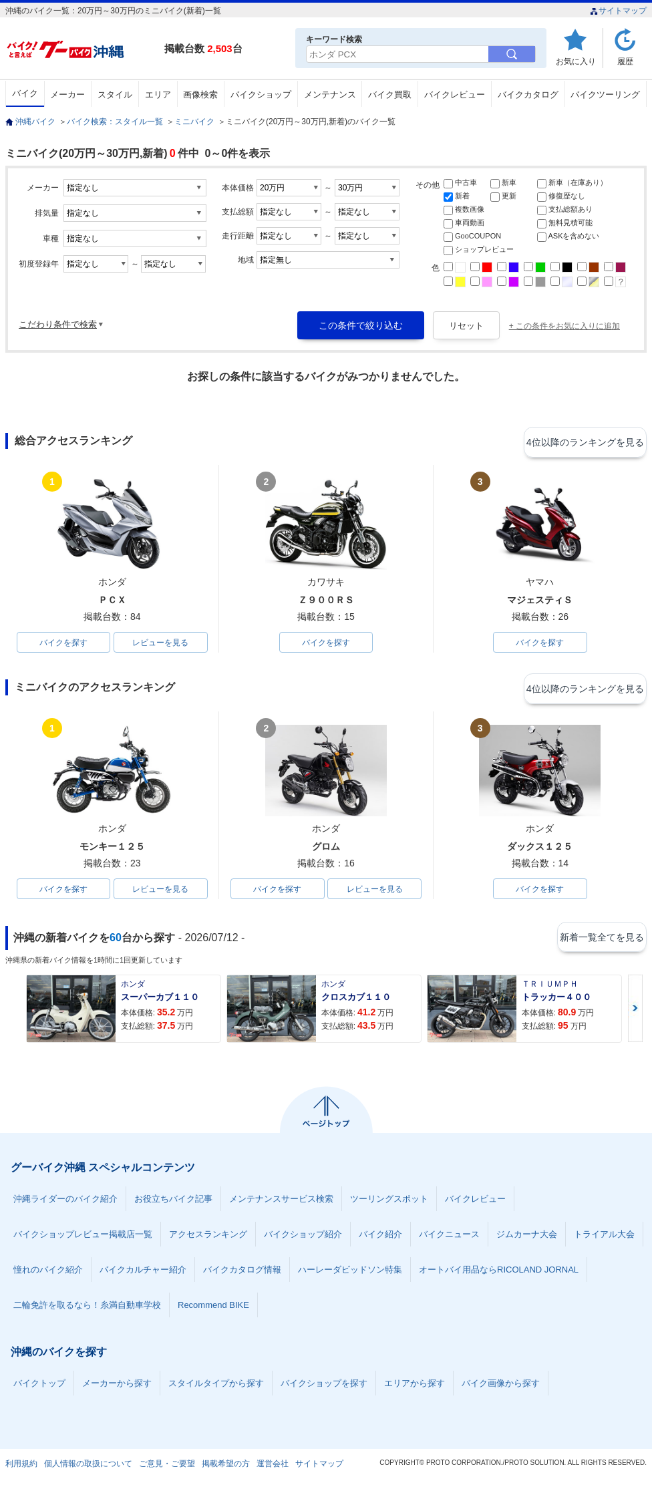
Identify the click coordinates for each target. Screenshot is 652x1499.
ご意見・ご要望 (167, 1468)
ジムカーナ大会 (526, 1239)
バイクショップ (260, 95)
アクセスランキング (208, 1239)
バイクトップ (39, 1388)
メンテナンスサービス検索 (281, 1203)
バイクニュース (449, 1239)
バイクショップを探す (324, 1388)
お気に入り (576, 61)
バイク (25, 93)
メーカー (67, 95)
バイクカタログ (528, 95)
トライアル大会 (604, 1239)
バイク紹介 (380, 1239)
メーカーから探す (117, 1388)
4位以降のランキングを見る (584, 441)
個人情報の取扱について (88, 1468)
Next (635, 1013)
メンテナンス (330, 95)
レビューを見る (160, 643)
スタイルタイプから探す (216, 1388)
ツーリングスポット (389, 1203)
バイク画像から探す (501, 1388)
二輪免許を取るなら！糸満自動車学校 (87, 1310)
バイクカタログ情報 (242, 1274)
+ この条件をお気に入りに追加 (564, 326)
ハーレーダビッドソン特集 (350, 1274)
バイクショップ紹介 (303, 1239)
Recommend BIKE (213, 1310)
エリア (158, 95)
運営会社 (273, 1468)
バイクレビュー (454, 95)
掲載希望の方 (226, 1468)
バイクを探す (63, 643)
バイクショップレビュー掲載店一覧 (82, 1239)
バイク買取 (390, 95)
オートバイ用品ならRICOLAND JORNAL (499, 1274)
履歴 (625, 61)
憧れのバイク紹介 (48, 1274)
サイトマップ (618, 10)
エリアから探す (414, 1388)
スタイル (115, 95)
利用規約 (21, 1468)
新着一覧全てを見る (599, 942)
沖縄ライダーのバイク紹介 (65, 1203)
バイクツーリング (605, 95)
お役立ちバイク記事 (173, 1203)
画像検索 (200, 95)
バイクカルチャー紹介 (143, 1274)
